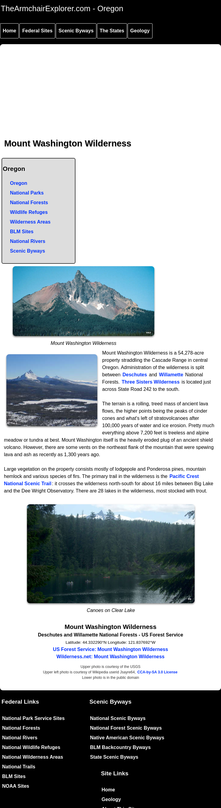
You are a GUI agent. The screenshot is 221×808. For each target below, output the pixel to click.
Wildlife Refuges (29, 212)
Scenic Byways (76, 30)
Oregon (18, 183)
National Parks (27, 192)
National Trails (18, 766)
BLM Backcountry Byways (120, 747)
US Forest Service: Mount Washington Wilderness (110, 649)
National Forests (29, 202)
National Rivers (27, 241)
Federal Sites (37, 30)
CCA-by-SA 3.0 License (157, 672)
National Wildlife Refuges (31, 747)
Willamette (171, 374)
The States (112, 30)
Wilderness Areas (30, 221)
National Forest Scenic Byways (126, 728)
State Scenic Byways (114, 757)
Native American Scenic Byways (127, 737)
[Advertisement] (110, 86)
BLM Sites (21, 231)
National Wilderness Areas (32, 757)
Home (9, 30)
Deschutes (134, 374)
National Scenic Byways (118, 718)
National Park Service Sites (33, 718)
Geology (140, 30)
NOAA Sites (15, 786)
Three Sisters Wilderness (150, 381)
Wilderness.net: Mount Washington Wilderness (110, 656)
